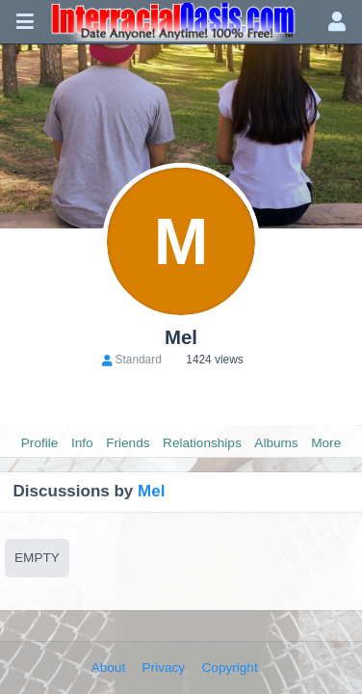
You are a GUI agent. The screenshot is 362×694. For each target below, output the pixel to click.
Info (82, 443)
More (326, 443)
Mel (151, 491)
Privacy (164, 667)
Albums (275, 443)
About (108, 667)
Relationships (202, 443)
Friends (127, 443)
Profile (40, 443)
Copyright (230, 667)
